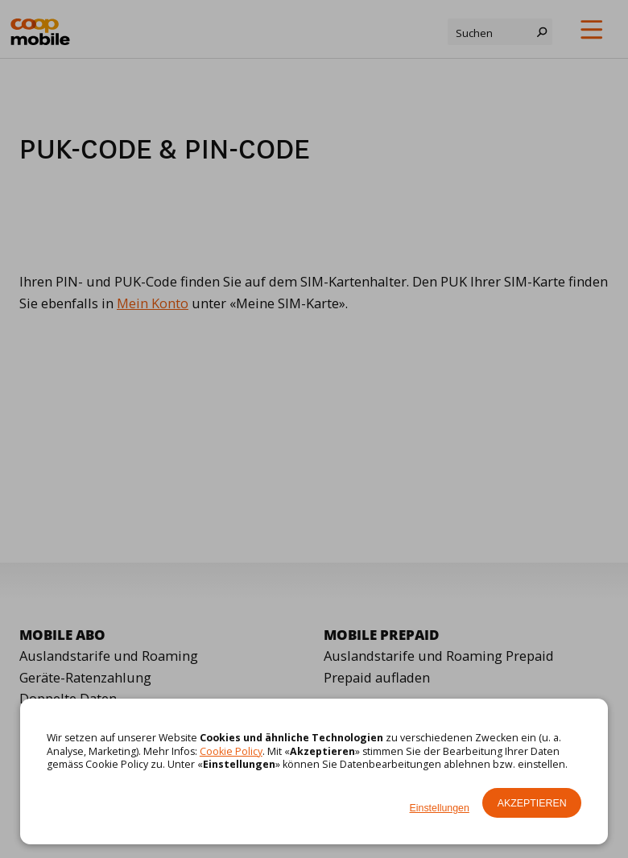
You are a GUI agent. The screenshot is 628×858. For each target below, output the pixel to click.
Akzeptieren (532, 803)
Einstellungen (439, 808)
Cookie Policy (231, 751)
